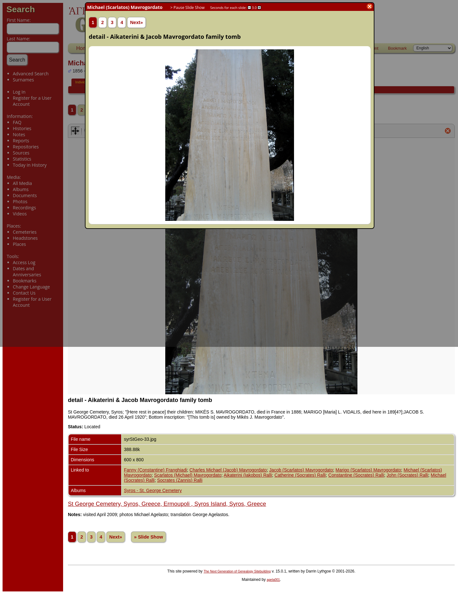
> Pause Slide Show (187, 7)
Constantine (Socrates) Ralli (356, 475)
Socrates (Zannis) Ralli (179, 480)
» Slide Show (148, 537)
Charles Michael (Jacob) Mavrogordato (228, 470)
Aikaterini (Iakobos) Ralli (248, 475)
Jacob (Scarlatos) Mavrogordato (301, 470)
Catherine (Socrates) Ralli (300, 475)
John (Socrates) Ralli (407, 475)
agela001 (273, 579)
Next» (115, 537)
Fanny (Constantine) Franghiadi (155, 470)
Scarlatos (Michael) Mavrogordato (187, 475)
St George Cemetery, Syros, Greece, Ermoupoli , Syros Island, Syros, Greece (167, 504)
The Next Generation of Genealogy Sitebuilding (237, 571)
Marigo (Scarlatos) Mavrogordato (368, 470)
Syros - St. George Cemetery (153, 490)
